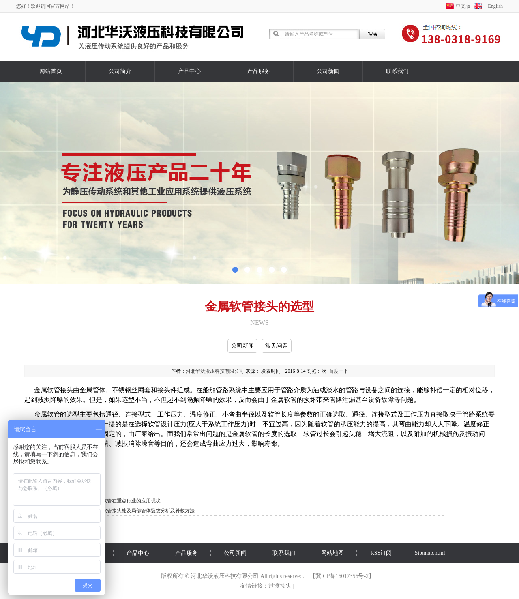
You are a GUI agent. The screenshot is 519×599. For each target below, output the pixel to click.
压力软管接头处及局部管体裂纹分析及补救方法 (143, 510)
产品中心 (189, 71)
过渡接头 (279, 586)
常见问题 (276, 346)
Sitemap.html (429, 553)
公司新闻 (328, 71)
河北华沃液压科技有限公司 (215, 371)
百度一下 (338, 371)
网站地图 (332, 553)
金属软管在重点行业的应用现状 (126, 501)
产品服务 (258, 71)
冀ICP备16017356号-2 (342, 576)
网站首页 (50, 71)
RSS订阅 (381, 553)
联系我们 (397, 71)
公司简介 (120, 71)
